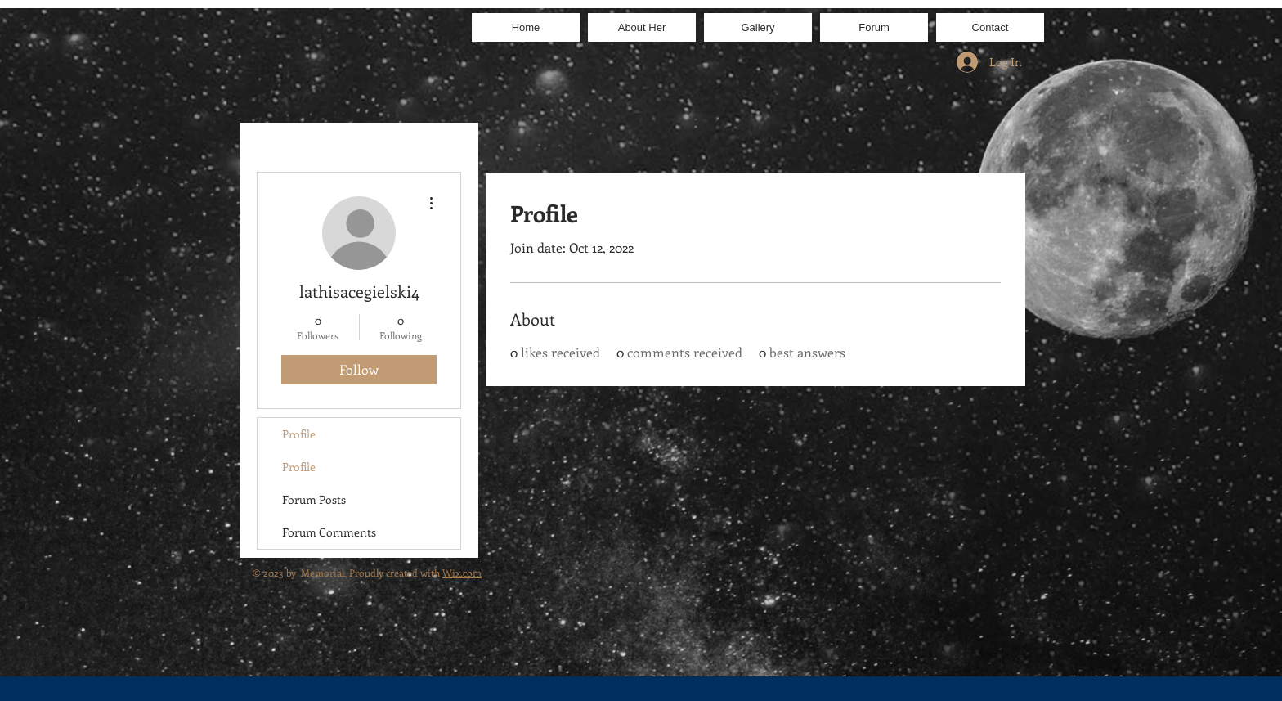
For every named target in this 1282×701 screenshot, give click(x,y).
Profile (299, 434)
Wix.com (462, 572)
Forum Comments (329, 532)
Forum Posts (314, 499)
